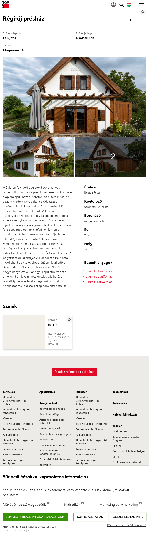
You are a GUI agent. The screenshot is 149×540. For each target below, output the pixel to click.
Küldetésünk (119, 431)
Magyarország (14, 50)
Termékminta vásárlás (52, 445)
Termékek (9, 392)
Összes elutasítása (128, 516)
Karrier (116, 457)
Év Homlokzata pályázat (126, 462)
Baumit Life (46, 439)
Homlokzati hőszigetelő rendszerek (17, 411)
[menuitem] (113, 4)
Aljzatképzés (10, 435)
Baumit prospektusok (52, 409)
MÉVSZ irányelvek (50, 429)
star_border (142, 12)
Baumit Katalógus (50, 414)
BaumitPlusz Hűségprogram (55, 434)
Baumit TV (45, 465)
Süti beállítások (90, 516)
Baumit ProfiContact (98, 281)
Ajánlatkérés (47, 392)
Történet (117, 446)
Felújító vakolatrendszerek (18, 424)
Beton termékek (12, 455)
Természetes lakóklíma (16, 429)
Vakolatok (9, 418)
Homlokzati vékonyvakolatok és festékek (14, 400)
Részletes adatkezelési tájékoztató (126, 525)
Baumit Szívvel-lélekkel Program (125, 439)
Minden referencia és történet (74, 371)
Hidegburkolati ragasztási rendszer (18, 442)
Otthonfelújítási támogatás (55, 459)
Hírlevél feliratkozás (124, 415)
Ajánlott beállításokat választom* (35, 516)
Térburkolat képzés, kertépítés (14, 462)
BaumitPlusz (120, 392)
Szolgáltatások (48, 403)
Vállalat (117, 426)
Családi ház (85, 38)
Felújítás (9, 38)
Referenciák (119, 403)
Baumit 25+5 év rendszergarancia (49, 452)
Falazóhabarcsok (13, 449)
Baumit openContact (98, 276)
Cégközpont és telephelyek (128, 451)
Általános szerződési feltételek (51, 421)
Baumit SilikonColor (98, 271)
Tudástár (81, 392)
